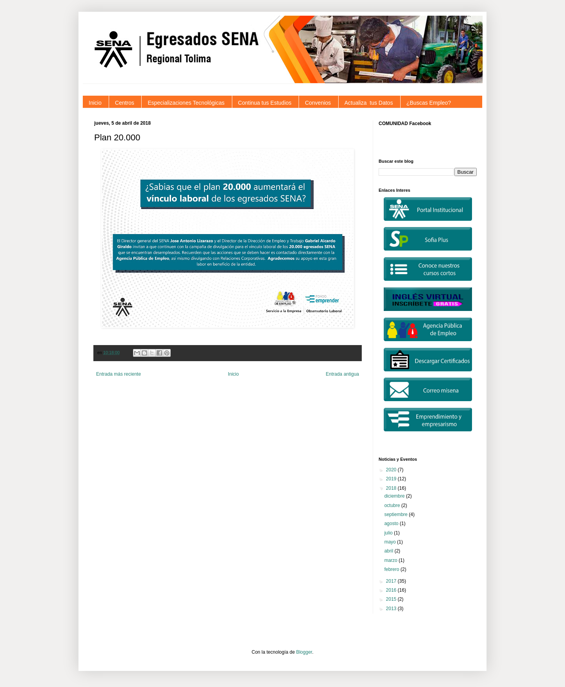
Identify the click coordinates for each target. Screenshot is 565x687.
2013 (392, 608)
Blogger (304, 652)
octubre (392, 505)
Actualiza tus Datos (368, 103)
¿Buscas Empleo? (428, 103)
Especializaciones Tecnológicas (186, 103)
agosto (391, 523)
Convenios (318, 103)
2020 (392, 470)
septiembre (396, 514)
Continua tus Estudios (265, 103)
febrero (392, 569)
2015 (392, 599)
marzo (391, 560)
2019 (392, 479)
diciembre (395, 496)
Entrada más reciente (118, 374)
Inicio (95, 103)
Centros (124, 103)
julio (389, 533)
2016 (392, 590)
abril (389, 551)
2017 (392, 581)
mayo (390, 542)
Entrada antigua (342, 374)
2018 (392, 488)
